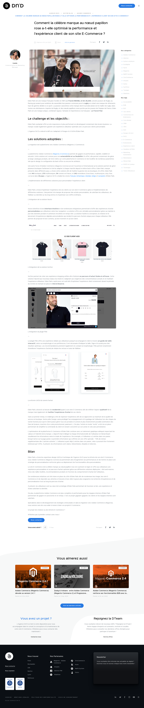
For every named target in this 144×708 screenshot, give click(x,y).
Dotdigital (126, 64)
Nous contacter (126, 5)
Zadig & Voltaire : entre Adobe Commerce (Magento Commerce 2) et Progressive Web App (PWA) (71, 592)
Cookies (8, 697)
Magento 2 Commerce (61, 154)
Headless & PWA (129, 149)
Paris (29, 660)
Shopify (125, 80)
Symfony (126, 87)
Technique (126, 167)
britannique (81, 176)
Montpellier (31, 664)
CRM (124, 123)
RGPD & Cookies (129, 164)
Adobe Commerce (129, 55)
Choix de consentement (68, 697)
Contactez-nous (36, 636)
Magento (126, 71)
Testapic (126, 90)
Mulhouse (31, 678)
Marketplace (127, 158)
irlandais (88, 176)
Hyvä (125, 67)
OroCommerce (128, 77)
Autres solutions (128, 61)
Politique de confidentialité (43, 697)
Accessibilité (127, 102)
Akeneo (126, 58)
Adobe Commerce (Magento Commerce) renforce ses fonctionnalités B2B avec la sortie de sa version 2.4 (110, 592)
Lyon (29, 674)
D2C (124, 130)
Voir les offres (108, 636)
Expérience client (129, 146)
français (73, 176)
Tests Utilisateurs (129, 171)
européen (101, 176)
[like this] (45, 527)
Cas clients (127, 111)
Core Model (127, 120)
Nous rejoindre (9, 670)
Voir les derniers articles (72, 605)
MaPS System (127, 74)
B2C (124, 108)
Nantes (30, 671)
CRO (124, 126)
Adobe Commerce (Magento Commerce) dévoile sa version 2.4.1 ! (32, 592)
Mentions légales (21, 697)
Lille (29, 667)
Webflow (126, 93)
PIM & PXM (127, 161)
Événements (127, 143)
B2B (124, 105)
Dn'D (125, 136)
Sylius (125, 84)
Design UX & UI (128, 133)
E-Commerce (127, 139)
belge (94, 176)
